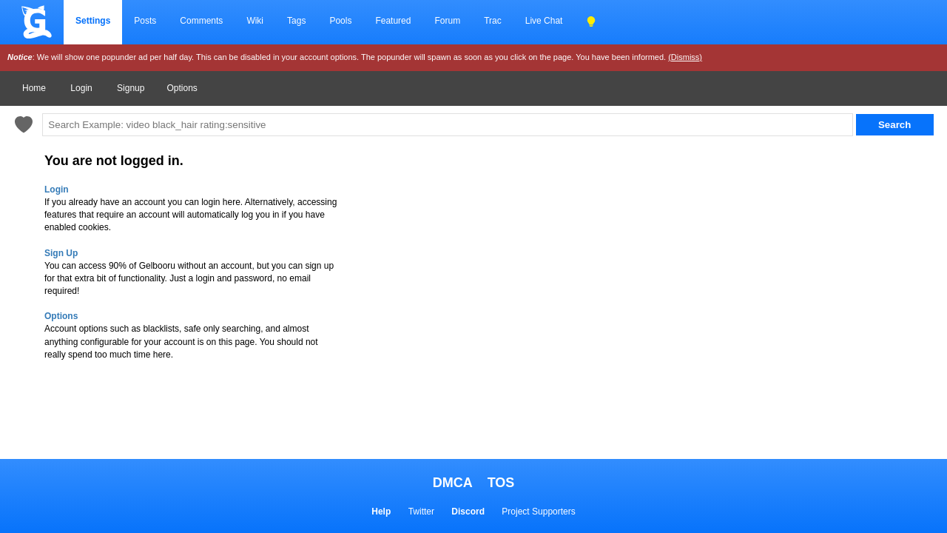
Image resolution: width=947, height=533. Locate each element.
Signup (130, 88)
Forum (447, 21)
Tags (296, 21)
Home (34, 88)
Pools (340, 21)
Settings (92, 21)
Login (81, 88)
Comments (201, 21)
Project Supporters (538, 511)
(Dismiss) (685, 57)
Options (181, 88)
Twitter (421, 511)
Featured (393, 21)
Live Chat (544, 21)
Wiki (254, 21)
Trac (493, 21)
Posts (145, 21)
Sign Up (61, 253)
